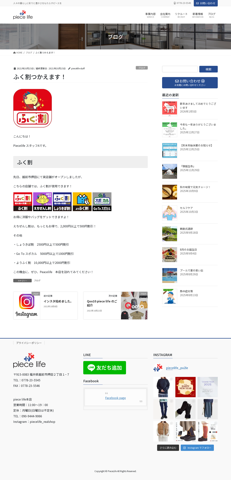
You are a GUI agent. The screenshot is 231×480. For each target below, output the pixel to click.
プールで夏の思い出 (191, 270)
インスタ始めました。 (58, 301)
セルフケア (186, 208)
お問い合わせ (205, 3)
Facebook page (115, 398)
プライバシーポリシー (29, 343)
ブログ (141, 68)
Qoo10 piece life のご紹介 (102, 303)
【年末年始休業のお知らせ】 (197, 145)
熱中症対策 (186, 291)
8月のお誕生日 (188, 249)
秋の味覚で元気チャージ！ (195, 187)
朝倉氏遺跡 (186, 229)
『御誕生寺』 (187, 166)
